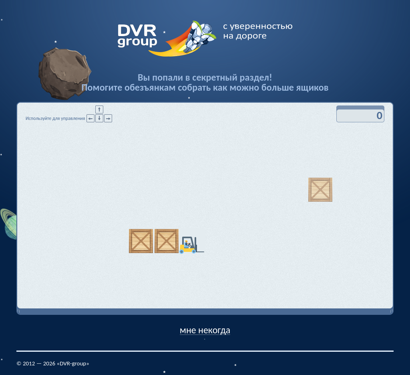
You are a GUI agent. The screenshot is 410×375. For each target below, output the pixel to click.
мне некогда (205, 329)
